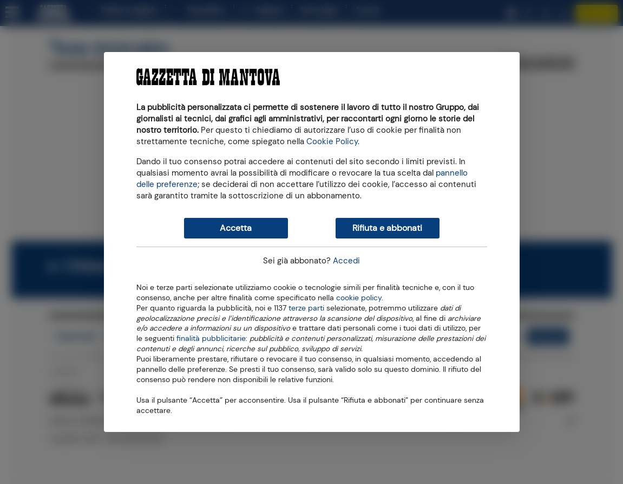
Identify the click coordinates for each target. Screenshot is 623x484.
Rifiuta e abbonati (387, 228)
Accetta (236, 228)
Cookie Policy (332, 141)
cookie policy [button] (359, 297)
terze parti (306, 307)
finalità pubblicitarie (211, 337)
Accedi (346, 260)
